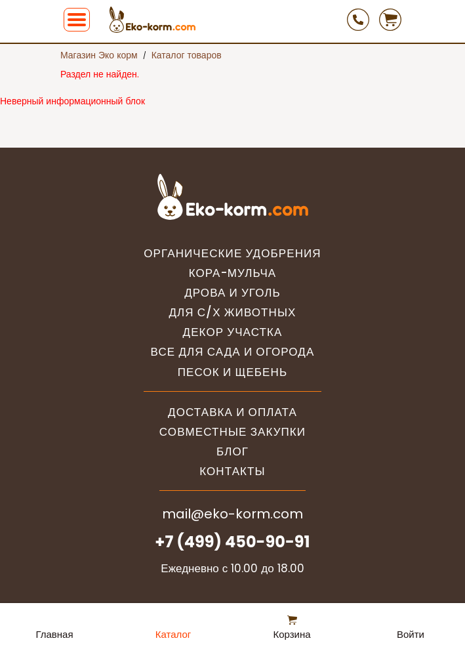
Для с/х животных (232, 312)
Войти (410, 634)
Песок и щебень (232, 372)
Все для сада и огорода (233, 352)
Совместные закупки (232, 432)
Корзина (291, 634)
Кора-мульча (233, 273)
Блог (232, 451)
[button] (77, 19)
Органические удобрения (232, 253)
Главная (54, 634)
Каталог (173, 634)
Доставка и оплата (232, 412)
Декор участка (233, 332)
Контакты (232, 471)
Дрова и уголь (232, 293)
